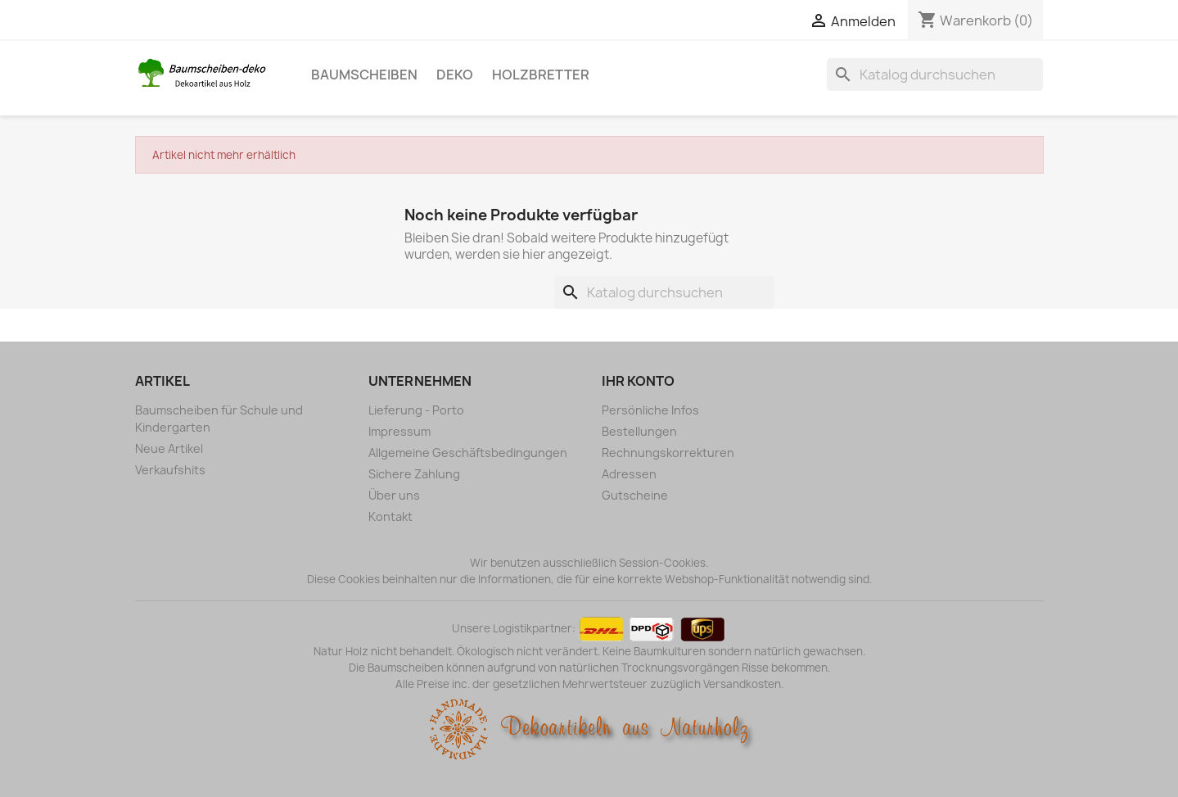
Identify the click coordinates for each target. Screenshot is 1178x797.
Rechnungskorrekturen (668, 452)
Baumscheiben (364, 75)
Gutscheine (635, 495)
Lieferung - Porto (416, 410)
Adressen (629, 474)
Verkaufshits (170, 470)
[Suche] (935, 74)
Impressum (399, 431)
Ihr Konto (638, 381)
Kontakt (390, 516)
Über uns (394, 495)
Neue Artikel (169, 448)
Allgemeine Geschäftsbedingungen (467, 452)
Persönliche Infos (650, 410)
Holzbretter (540, 75)
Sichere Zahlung (414, 474)
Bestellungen (639, 431)
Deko (454, 75)
